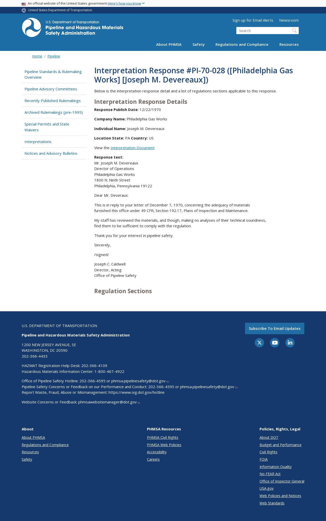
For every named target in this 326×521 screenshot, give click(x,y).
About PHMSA (169, 44)
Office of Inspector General (282, 481)
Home (37, 56)
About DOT (269, 437)
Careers (153, 459)
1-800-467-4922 (109, 371)
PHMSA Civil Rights (162, 437)
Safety (199, 44)
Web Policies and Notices (280, 495)
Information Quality (276, 466)
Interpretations (37, 141)
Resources (289, 44)
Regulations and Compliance (241, 44)
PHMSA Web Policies (164, 444)
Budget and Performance (281, 444)
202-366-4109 (94, 365)
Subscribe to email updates (275, 328)
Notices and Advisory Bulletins (50, 153)
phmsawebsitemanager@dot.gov (109, 401)
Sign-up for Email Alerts (253, 20)
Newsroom (289, 20)
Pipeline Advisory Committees (50, 88)
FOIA (264, 459)
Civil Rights (268, 451)
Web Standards (272, 503)
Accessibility (157, 451)
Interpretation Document (133, 147)
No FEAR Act (270, 473)
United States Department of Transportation (60, 10)
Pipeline (53, 56)
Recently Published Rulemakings (52, 100)
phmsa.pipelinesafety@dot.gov (140, 380)
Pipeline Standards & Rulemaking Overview (53, 74)
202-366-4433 (35, 356)
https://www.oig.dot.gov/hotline (136, 392)
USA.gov (267, 488)
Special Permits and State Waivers (46, 126)
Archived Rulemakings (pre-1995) (53, 112)
